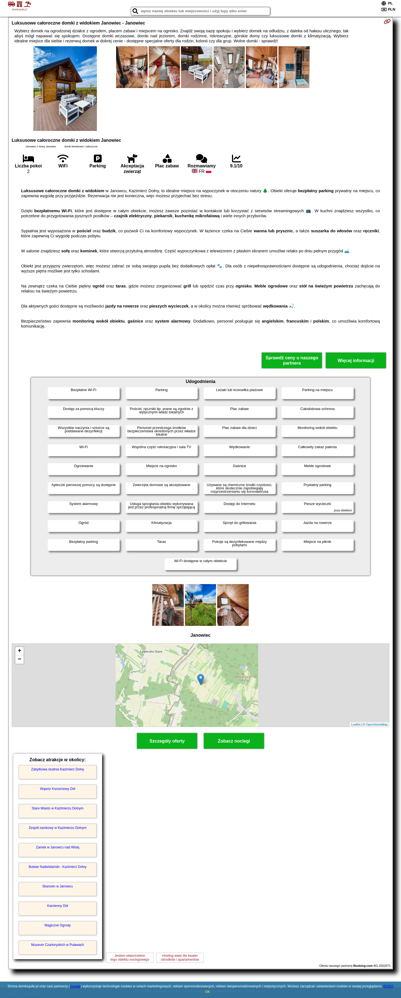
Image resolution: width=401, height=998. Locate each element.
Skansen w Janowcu (57, 886)
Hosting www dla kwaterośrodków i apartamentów (180, 958)
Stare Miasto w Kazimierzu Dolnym (58, 808)
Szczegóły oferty (167, 741)
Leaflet (355, 724)
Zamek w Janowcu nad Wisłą (57, 847)
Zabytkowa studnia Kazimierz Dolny (57, 769)
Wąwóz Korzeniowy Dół (57, 789)
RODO (388, 986)
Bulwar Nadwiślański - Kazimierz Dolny (57, 867)
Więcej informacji (356, 360)
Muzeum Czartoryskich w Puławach (57, 945)
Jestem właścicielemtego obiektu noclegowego (130, 958)
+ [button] (19, 651)
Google (75, 986)
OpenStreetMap (377, 724)
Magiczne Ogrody (58, 925)
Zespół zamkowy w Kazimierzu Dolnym (58, 828)
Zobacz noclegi (234, 741)
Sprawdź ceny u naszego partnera (291, 360)
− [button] (19, 659)
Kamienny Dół (57, 906)
